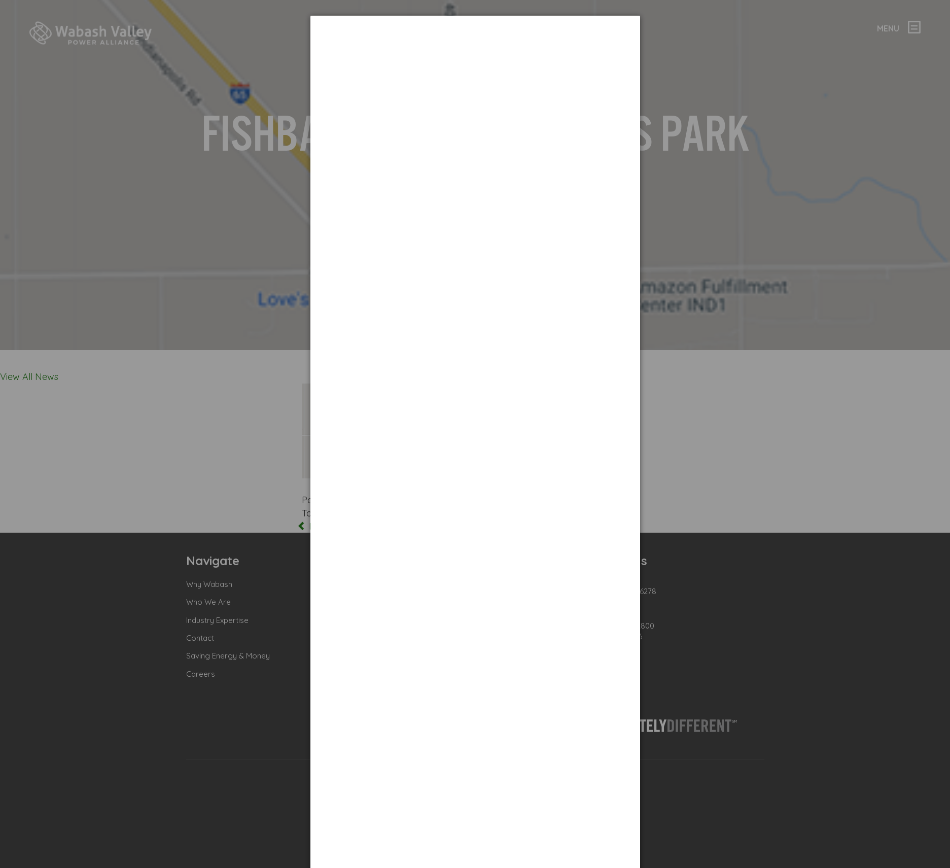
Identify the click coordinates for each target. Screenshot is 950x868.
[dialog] (475, 53)
